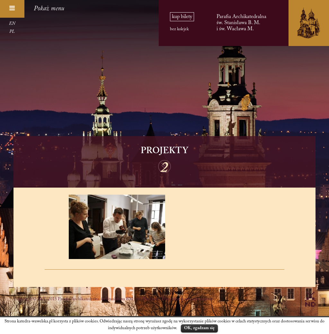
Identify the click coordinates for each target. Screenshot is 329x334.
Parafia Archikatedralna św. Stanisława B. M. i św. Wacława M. (241, 22)
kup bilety (182, 16)
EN (12, 24)
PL (12, 32)
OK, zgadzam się (199, 328)
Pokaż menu (49, 8)
